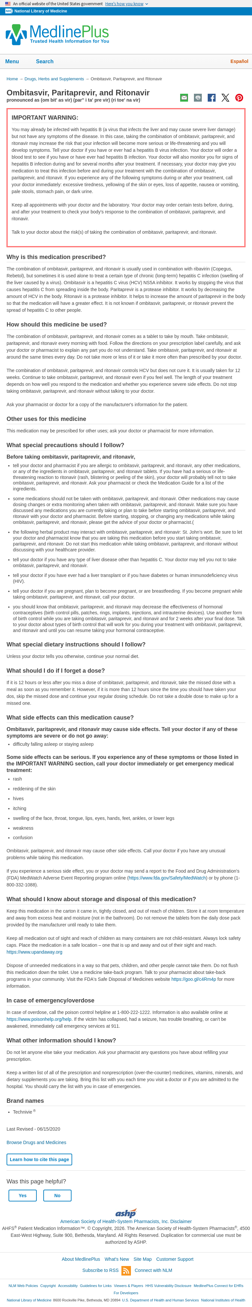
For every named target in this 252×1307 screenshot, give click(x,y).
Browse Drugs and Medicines (36, 1142)
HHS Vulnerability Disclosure (168, 1286)
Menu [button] (16, 62)
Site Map (143, 1259)
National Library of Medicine (40, 11)
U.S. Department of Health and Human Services (160, 1300)
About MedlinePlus (81, 1259)
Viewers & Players (128, 1286)
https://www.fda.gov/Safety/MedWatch (167, 878)
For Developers (126, 1293)
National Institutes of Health (223, 1300)
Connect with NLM (153, 1270)
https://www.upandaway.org (34, 952)
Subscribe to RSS (106, 1271)
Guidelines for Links (96, 1286)
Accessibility (68, 1286)
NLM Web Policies (23, 1286)
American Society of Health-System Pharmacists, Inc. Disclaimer (126, 1221)
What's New (117, 1259)
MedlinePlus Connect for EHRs (218, 1286)
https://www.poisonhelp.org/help (39, 1019)
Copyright (48, 1286)
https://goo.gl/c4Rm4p (193, 979)
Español (239, 61)
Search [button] (49, 62)
